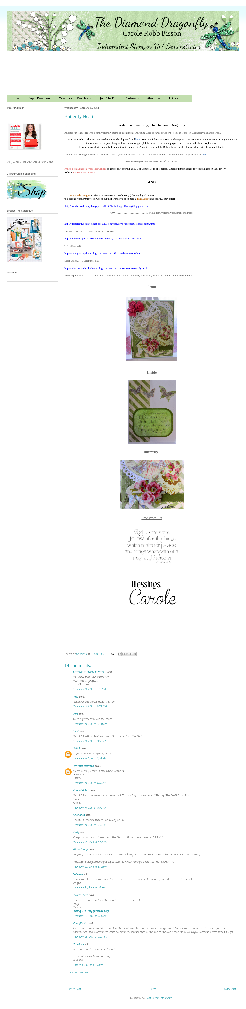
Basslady (78, 944)
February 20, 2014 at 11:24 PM (90, 888)
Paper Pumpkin (39, 98)
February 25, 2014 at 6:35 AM (90, 916)
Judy (76, 832)
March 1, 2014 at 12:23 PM (88, 965)
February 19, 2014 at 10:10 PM (89, 825)
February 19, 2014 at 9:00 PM (89, 808)
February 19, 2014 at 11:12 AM (89, 741)
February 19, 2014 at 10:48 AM (90, 724)
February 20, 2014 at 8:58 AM (90, 842)
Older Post (230, 989)
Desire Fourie (80, 895)
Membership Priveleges (75, 98)
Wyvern (78, 874)
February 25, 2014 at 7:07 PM (90, 937)
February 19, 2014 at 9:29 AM (90, 706)
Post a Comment (79, 973)
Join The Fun (109, 98)
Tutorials (132, 98)
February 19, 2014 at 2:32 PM (90, 759)
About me (153, 98)
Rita (75, 697)
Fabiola (77, 749)
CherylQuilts (80, 923)
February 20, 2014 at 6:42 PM (90, 867)
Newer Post (74, 989)
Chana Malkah (81, 791)
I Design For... (178, 98)
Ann (75, 714)
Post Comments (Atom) (159, 998)
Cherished (79, 815)
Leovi (76, 731)
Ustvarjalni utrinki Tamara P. (90, 672)
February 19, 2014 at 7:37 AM (89, 689)
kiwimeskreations (83, 766)
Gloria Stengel (81, 850)
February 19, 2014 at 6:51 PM (89, 783)
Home (15, 98)
